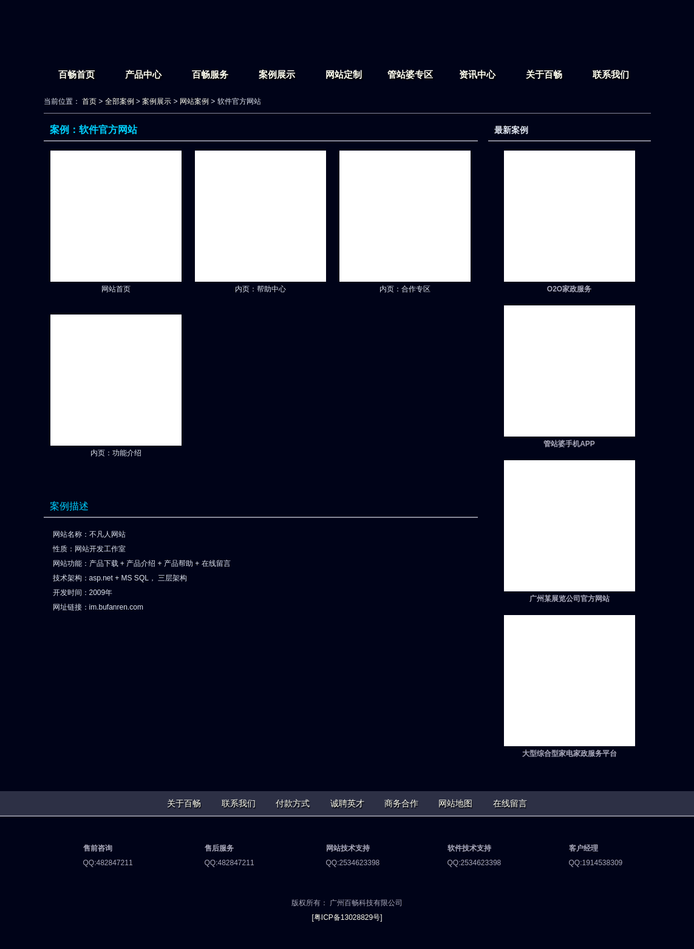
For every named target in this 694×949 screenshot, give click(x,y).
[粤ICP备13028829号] (346, 917)
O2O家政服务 (569, 289)
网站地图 (455, 803)
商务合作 (401, 803)
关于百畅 (544, 74)
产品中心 (143, 74)
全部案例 (119, 101)
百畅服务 (210, 74)
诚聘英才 (347, 803)
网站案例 (194, 101)
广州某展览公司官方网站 (569, 598)
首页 (89, 101)
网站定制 (343, 74)
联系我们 (611, 74)
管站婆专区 (410, 74)
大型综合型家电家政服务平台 (569, 753)
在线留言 (510, 803)
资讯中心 (477, 74)
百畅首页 (76, 74)
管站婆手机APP (569, 444)
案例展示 (277, 74)
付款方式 (293, 803)
